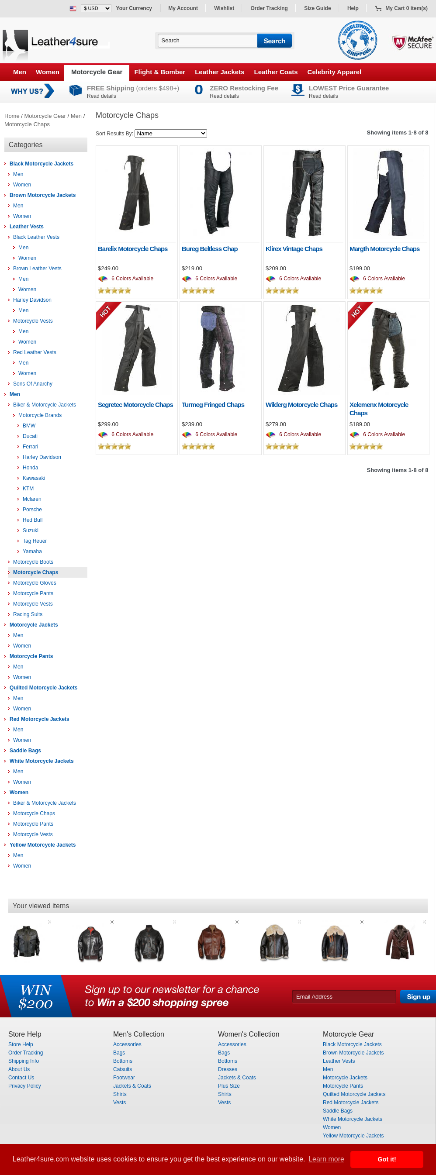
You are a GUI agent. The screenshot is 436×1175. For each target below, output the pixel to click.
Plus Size (229, 1086)
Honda (30, 468)
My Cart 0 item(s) (406, 8)
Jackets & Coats (132, 1086)
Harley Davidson (32, 300)
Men (19, 72)
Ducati (30, 436)
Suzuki (30, 530)
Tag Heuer (35, 541)
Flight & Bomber (159, 72)
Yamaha (32, 551)
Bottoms (122, 1061)
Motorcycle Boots (33, 562)
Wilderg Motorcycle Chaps (301, 404)
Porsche (32, 510)
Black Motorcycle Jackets (41, 164)
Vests (119, 1102)
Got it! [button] (387, 1159)
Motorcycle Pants (33, 593)
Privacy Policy (24, 1086)
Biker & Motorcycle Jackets (44, 405)
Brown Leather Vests (37, 268)
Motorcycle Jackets (34, 625)
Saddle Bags (25, 751)
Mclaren (32, 499)
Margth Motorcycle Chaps (384, 248)
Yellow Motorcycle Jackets (43, 845)
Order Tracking (269, 8)
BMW (29, 426)
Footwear (124, 1078)
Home (12, 116)
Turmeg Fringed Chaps (213, 404)
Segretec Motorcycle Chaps (135, 404)
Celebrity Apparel (335, 72)
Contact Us (21, 1078)
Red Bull (32, 520)
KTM (28, 489)
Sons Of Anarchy (32, 384)
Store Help (20, 1044)
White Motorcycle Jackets (42, 761)
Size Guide (317, 8)
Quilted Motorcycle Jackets (43, 688)
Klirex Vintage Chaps (294, 248)
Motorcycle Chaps (27, 124)
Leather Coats (276, 72)
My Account (183, 8)
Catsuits (122, 1069)
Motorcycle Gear (97, 72)
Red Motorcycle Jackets (39, 719)
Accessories (127, 1044)
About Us (19, 1069)
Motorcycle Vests (33, 321)
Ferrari (30, 447)
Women (47, 72)
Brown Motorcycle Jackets (43, 195)
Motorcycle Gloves (34, 583)
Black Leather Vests (36, 237)
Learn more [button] (326, 1159)
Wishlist (224, 8)
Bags (119, 1053)
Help (353, 8)
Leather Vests (27, 227)
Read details (101, 96)
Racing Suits (27, 614)
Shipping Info (23, 1061)
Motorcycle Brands (40, 415)
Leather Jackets (219, 72)
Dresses (227, 1069)
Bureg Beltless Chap (210, 248)
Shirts (120, 1094)
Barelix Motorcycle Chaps (132, 248)
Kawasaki (34, 478)
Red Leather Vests (34, 352)
